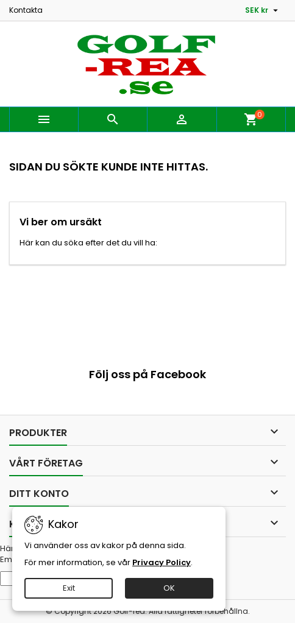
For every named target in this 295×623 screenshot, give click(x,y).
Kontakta (26, 10)
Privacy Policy (161, 562)
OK (169, 588)
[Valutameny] (263, 10)
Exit (69, 588)
